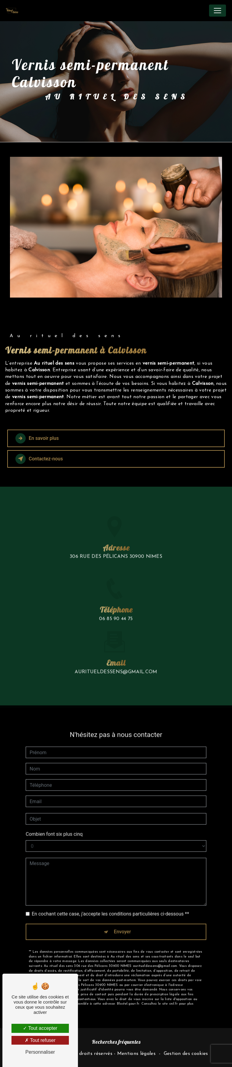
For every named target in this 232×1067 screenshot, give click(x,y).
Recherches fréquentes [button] (116, 1041)
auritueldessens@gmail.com (116, 648)
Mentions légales (136, 1053)
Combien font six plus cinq (54, 811)
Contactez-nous (39, 459)
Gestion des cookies (186, 1053)
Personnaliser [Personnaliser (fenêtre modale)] (40, 1052)
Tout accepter (40, 1028)
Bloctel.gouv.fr (128, 981)
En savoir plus (37, 438)
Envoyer (122, 908)
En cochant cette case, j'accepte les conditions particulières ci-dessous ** (110, 891)
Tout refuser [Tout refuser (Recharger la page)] (40, 1040)
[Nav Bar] (217, 11)
